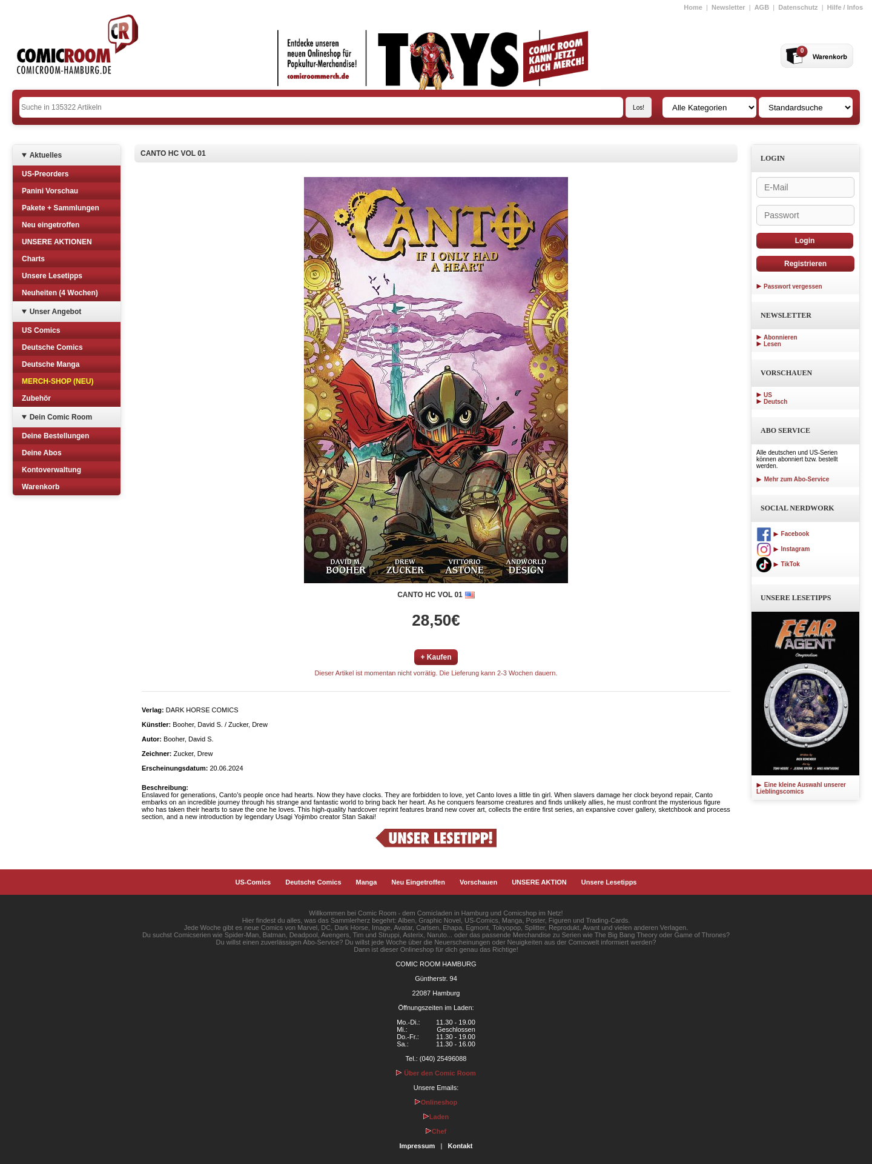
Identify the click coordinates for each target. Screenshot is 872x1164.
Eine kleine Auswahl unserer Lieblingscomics (801, 788)
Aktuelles (46, 155)
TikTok (778, 564)
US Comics (41, 330)
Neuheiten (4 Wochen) (60, 293)
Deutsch (775, 401)
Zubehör (36, 398)
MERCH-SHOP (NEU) (57, 381)
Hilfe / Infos (845, 7)
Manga (366, 882)
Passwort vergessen (793, 286)
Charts (33, 259)
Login (805, 240)
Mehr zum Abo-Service (792, 479)
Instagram (783, 549)
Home (693, 7)
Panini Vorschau (50, 191)
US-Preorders (45, 174)
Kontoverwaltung (51, 470)
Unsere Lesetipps (52, 276)
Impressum (417, 1145)
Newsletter (728, 7)
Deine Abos (42, 453)
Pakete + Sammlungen (60, 208)
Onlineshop (436, 1102)
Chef (436, 1131)
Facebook (782, 533)
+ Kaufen (435, 657)
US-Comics (253, 882)
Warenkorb (40, 487)
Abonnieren (781, 337)
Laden (436, 1116)
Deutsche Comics (52, 347)
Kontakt (460, 1145)
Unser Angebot (56, 311)
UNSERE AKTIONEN (57, 242)
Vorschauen (478, 882)
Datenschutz (798, 7)
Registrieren (805, 263)
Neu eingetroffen (50, 225)
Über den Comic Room (436, 1073)
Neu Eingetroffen (418, 882)
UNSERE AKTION (539, 882)
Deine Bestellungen (55, 436)
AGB (762, 7)
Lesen (772, 344)
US (768, 395)
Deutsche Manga (50, 364)
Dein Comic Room (61, 417)
